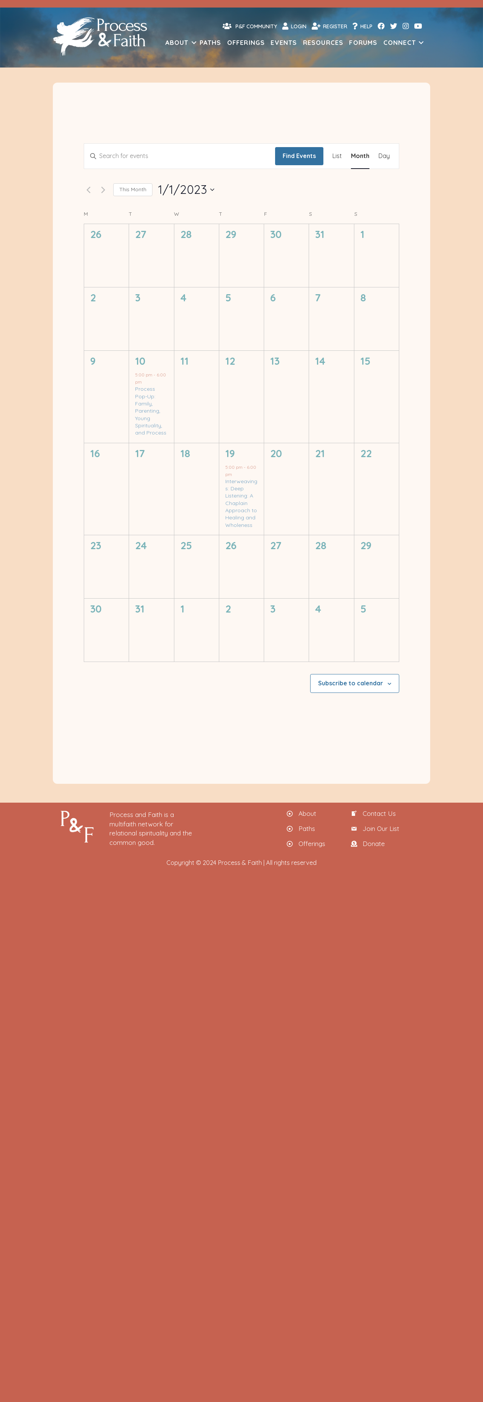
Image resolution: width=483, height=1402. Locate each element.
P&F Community (250, 26)
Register (329, 26)
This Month (132, 189)
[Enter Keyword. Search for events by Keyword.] (179, 156)
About (177, 42)
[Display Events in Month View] (360, 156)
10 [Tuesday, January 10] (140, 361)
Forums (363, 42)
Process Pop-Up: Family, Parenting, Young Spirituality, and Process (150, 410)
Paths (211, 42)
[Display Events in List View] (337, 156)
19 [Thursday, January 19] (230, 453)
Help (362, 26)
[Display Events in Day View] (384, 156)
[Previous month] (88, 189)
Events (284, 42)
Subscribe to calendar (350, 683)
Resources (323, 42)
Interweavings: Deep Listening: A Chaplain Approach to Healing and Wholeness (241, 503)
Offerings (246, 42)
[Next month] (103, 189)
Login (294, 26)
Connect (399, 42)
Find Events (299, 156)
